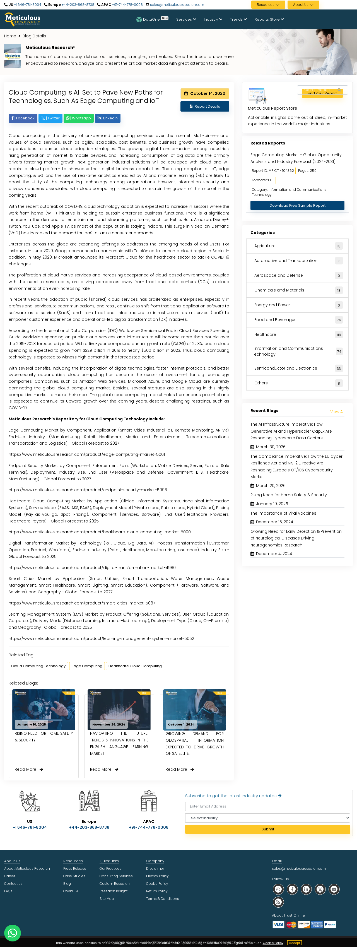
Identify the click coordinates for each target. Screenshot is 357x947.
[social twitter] (320, 889)
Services (186, 19)
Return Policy (157, 891)
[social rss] (278, 901)
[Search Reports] (339, 90)
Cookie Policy (273, 943)
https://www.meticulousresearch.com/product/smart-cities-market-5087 (82, 603)
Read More (29, 769)
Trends (238, 19)
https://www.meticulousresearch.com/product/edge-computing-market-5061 (87, 454)
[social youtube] (334, 889)
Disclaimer (155, 868)
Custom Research (115, 883)
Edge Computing (87, 666)
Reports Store (269, 19)
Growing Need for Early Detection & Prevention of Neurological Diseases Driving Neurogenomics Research (296, 538)
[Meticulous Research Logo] (22, 19)
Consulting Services (116, 876)
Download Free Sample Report (297, 205)
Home (10, 36)
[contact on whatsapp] (12, 933)
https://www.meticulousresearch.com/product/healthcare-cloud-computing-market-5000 (100, 532)
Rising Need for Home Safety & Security (288, 495)
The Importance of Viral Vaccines (283, 513)
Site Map (107, 898)
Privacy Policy (157, 876)
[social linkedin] (306, 889)
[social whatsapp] (278, 889)
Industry (213, 19)
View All (337, 412)
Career (9, 876)
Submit (268, 829)
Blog (67, 883)
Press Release (74, 868)
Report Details (205, 106)
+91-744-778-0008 (127, 4)
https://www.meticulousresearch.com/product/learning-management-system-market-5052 (101, 638)
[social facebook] (292, 889)
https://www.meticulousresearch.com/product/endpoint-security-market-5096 (88, 490)
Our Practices (110, 868)
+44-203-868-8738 (77, 4)
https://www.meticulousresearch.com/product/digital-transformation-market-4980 (92, 567)
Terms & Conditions (162, 898)
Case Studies (74, 876)
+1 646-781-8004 (27, 4)
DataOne (152, 19)
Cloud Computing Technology (38, 666)
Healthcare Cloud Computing (135, 666)
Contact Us (13, 883)
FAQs (8, 891)
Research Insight (113, 891)
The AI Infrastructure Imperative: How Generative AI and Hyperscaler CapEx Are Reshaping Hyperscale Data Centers (291, 431)
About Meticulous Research (27, 868)
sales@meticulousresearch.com (177, 4)
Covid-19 (70, 891)
